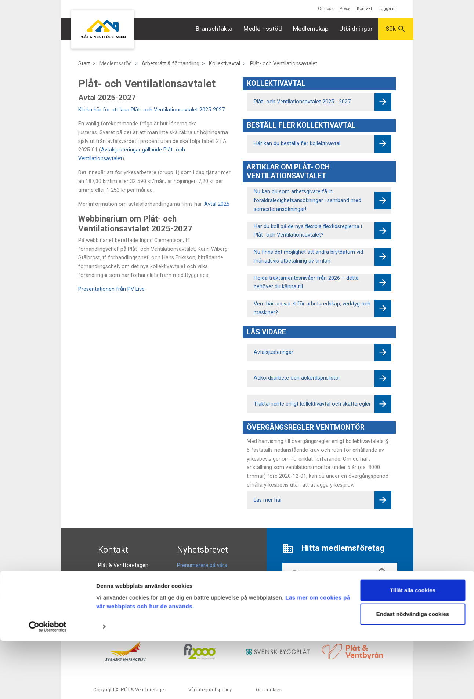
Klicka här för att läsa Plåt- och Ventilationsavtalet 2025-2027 (151, 110)
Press (345, 8)
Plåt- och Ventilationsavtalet (283, 64)
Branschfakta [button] (214, 28)
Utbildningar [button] (356, 28)
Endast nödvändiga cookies (412, 672)
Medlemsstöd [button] (262, 28)
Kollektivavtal (224, 64)
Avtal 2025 (216, 204)
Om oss (325, 8)
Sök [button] (396, 29)
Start (84, 64)
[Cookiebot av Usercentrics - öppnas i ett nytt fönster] (47, 684)
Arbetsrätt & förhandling (170, 64)
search (383, 573)
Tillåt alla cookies (412, 648)
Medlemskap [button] (310, 28)
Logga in (387, 8)
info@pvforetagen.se (123, 582)
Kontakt (364, 8)
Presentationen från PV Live (111, 289)
